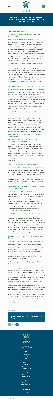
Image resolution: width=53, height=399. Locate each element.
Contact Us (26, 358)
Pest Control (17, 303)
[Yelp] (28, 392)
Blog (26, 356)
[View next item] (17, 324)
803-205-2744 (26, 348)
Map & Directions (26, 370)
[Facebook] (25, 392)
